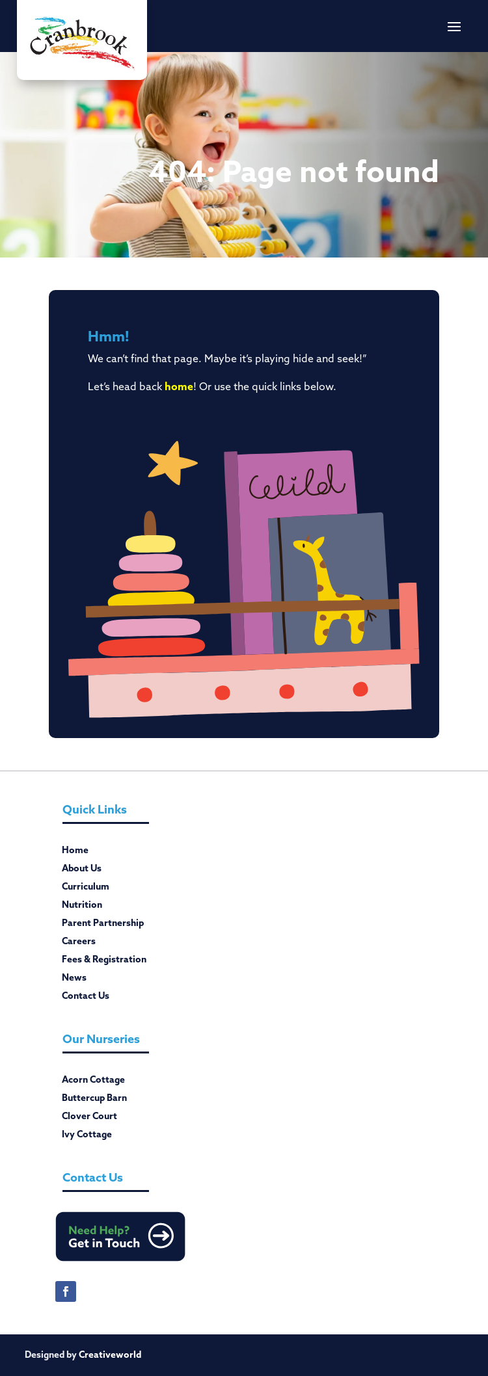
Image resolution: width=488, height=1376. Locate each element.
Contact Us (85, 998)
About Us (82, 870)
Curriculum (85, 889)
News (74, 980)
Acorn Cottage (93, 1082)
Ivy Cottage (87, 1136)
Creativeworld (110, 1354)
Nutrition (82, 907)
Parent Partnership (103, 925)
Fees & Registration (104, 961)
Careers (79, 943)
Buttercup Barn (94, 1100)
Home (75, 852)
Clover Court (89, 1118)
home (179, 386)
